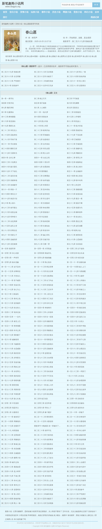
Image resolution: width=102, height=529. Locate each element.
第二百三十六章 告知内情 (76, 453)
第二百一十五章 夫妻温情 (43, 421)
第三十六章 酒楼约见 (75, 149)
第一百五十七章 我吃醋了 (10, 335)
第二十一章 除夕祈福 (75, 126)
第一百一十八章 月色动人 (10, 276)
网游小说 (67, 12)
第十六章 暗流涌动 (8, 121)
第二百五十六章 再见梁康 (43, 485)
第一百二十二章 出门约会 (43, 280)
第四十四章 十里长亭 (42, 162)
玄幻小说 (13, 12)
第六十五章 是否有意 (42, 194)
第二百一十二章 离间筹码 (43, 417)
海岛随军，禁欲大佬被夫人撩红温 (80, 515)
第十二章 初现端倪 (74, 112)
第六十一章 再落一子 (9, 189)
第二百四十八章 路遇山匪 (76, 471)
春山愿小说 (87, 56)
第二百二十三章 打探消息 (43, 435)
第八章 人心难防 (40, 108)
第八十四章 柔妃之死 (75, 221)
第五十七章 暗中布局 (75, 180)
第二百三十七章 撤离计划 (10, 458)
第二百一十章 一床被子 (75, 412)
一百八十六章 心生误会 (75, 376)
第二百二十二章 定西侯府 (10, 435)
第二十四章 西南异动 (75, 130)
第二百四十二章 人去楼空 (76, 462)
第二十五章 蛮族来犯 (9, 135)
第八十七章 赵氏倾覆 (75, 226)
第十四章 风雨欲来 (41, 117)
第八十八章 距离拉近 (9, 230)
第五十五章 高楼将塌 (9, 180)
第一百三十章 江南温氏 (10, 294)
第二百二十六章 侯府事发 (43, 440)
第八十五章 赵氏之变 (9, 226)
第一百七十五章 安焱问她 (10, 362)
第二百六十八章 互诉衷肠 (43, 72)
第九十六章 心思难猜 (75, 239)
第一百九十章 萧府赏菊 (10, 385)
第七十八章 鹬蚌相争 (75, 212)
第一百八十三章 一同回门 (76, 371)
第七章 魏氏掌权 (7, 108)
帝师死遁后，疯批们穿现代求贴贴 (40, 515)
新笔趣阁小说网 (7, 24)
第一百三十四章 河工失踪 (43, 299)
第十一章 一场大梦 (41, 112)
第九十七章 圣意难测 (9, 244)
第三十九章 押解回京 (75, 153)
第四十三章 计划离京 (9, 162)
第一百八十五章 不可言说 (43, 376)
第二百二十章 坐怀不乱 (43, 430)
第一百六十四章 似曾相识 (43, 344)
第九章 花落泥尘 (73, 108)
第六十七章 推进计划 (9, 199)
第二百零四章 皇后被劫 (75, 403)
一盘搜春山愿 (43, 56)
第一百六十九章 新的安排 (10, 353)
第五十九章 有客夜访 (42, 185)
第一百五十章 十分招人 (75, 321)
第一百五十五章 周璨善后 (43, 330)
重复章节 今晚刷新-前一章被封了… (47, 426)
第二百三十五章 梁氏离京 (43, 453)
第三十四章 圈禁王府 (9, 149)
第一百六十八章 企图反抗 (76, 349)
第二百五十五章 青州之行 (10, 485)
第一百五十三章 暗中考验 (76, 326)
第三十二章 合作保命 (42, 144)
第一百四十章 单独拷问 (43, 308)
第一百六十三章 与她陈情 (10, 344)
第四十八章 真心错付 (75, 167)
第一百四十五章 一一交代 (10, 317)
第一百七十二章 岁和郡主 (10, 358)
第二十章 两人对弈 (41, 126)
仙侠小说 (35, 12)
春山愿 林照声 (77, 56)
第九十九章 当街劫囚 (75, 244)
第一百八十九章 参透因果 (76, 380)
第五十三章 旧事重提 (42, 176)
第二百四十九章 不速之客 (10, 476)
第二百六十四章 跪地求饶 (76, 76)
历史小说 (56, 12)
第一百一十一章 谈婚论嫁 (76, 262)
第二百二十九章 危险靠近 (43, 444)
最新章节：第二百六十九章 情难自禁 (78, 41)
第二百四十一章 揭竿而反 (43, 462)
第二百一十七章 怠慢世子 (10, 426)
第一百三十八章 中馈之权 (76, 303)
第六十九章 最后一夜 (75, 199)
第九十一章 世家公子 (9, 235)
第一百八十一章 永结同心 (10, 371)
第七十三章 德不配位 (9, 208)
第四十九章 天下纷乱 (9, 171)
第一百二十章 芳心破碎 (75, 276)
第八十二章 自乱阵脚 (9, 221)
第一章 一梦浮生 (7, 99)
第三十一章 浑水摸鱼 (9, 144)
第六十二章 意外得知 (42, 189)
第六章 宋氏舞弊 (73, 103)
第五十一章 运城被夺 (75, 171)
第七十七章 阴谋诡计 (42, 212)
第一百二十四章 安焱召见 (10, 285)
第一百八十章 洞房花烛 (75, 367)
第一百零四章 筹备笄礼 (43, 253)
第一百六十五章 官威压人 (76, 344)
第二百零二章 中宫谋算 (10, 403)
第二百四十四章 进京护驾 (43, 467)
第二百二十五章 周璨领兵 (10, 440)
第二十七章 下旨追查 (75, 135)
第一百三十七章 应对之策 (43, 303)
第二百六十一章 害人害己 (76, 81)
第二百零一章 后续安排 (75, 399)
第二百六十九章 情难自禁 (10, 72)
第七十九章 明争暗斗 (9, 217)
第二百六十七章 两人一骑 (76, 72)
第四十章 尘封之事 (8, 158)
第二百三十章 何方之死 (75, 444)
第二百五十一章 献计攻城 (76, 476)
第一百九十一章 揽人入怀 (43, 385)
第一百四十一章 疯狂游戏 (76, 308)
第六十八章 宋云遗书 (42, 199)
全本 (97, 12)
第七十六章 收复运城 (9, 212)
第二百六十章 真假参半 (10, 86)
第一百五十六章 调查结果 (76, 330)
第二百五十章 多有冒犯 (43, 476)
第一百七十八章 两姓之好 (10, 367)
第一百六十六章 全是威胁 (10, 349)
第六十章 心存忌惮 (74, 185)
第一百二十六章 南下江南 (76, 285)
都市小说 (46, 12)
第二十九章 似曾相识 (42, 139)
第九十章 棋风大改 (74, 230)
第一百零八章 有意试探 (75, 258)
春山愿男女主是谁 (64, 56)
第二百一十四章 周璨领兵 (10, 421)
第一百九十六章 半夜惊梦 (10, 394)
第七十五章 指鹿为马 (75, 208)
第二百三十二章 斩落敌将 (43, 449)
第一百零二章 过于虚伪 (75, 249)
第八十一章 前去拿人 (75, 217)
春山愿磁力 (53, 56)
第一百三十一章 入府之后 (43, 294)
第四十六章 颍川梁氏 (9, 167)
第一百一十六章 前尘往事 (43, 271)
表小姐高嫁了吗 (20, 519)
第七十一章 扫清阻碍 (42, 203)
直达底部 (87, 38)
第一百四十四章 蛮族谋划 (76, 312)
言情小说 (24, 12)
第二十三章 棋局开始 (42, 130)
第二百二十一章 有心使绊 (76, 430)
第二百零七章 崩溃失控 (75, 408)
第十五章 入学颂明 (74, 117)
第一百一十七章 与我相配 (76, 271)
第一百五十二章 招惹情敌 (43, 326)
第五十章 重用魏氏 (41, 171)
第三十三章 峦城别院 (75, 144)
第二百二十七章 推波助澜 (76, 440)
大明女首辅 (23, 515)
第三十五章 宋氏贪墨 (42, 149)
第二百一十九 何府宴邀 (10, 430)
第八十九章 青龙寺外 (42, 230)
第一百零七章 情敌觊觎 (43, 258)
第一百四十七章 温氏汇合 (76, 317)
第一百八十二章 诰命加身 (43, 371)
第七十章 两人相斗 (8, 203)
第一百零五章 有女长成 (75, 253)
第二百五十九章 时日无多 (43, 86)
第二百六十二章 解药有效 (43, 81)
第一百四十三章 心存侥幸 (43, 312)
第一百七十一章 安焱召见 (76, 353)
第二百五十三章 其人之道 (43, 480)
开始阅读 (73, 38)
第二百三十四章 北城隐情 (10, 453)
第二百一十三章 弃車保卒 (76, 417)
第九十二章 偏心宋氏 (42, 235)
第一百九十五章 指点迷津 (76, 390)
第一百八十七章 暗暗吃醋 (10, 380)
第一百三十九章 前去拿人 (10, 308)
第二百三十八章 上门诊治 (43, 458)
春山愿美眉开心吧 (20, 56)
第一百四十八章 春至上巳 (10, 321)
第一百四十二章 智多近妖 (10, 312)
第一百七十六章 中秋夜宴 (43, 362)
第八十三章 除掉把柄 (42, 221)
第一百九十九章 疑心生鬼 (10, 399)
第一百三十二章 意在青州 (76, 294)
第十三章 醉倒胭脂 (8, 117)
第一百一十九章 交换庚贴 (43, 276)
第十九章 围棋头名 (8, 126)
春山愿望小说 (13, 60)
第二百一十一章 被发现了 (10, 417)
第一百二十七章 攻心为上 (10, 289)
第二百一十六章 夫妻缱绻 (76, 421)
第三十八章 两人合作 (42, 153)
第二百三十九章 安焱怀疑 (76, 458)
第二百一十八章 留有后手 (76, 426)
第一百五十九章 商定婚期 (76, 335)
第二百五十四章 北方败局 (76, 480)
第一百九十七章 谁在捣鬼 (43, 394)
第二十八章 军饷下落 (9, 139)
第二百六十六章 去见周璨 (10, 76)
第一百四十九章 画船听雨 (43, 321)
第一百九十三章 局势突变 (10, 390)
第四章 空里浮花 (7, 103)
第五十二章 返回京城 (9, 176)
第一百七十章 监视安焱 (43, 353)
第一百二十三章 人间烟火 (76, 280)
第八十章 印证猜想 (41, 217)
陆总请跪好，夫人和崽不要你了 (50, 511)
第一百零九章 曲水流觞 (10, 262)
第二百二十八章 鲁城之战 (10, 444)
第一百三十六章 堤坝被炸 (10, 303)
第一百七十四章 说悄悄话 (76, 358)
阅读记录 (95, 17)
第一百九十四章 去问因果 (43, 390)
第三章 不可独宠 (73, 99)
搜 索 (96, 5)
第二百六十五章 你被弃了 (43, 76)
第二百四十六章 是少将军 (10, 471)
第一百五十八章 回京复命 (43, 335)
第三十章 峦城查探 (74, 139)
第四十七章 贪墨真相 (42, 167)
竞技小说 (78, 12)
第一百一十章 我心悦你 (43, 262)
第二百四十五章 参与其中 (76, 467)
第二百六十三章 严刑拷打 (10, 81)
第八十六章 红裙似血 (42, 226)
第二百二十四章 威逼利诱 (76, 435)
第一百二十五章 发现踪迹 (43, 285)
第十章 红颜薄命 (7, 112)
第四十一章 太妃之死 (42, 158)
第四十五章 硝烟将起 (75, 162)
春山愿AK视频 (32, 56)
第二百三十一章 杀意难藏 (10, 449)
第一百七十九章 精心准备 (43, 367)
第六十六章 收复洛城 (75, 194)
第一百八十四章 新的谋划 (10, 376)
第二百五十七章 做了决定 (76, 485)
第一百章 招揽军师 (8, 249)
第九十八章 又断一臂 (42, 244)
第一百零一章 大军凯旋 (43, 249)
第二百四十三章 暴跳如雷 (10, 467)
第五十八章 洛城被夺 (9, 185)
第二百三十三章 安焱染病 (76, 449)
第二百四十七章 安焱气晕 (43, 471)
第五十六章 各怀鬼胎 (42, 180)
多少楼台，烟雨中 (60, 515)
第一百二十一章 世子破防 (10, 280)
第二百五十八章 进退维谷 (76, 86)
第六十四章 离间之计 (9, 194)
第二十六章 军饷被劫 (42, 135)
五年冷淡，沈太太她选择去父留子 (75, 511)
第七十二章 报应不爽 (75, 203)
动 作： (66, 38)
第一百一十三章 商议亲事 (43, 267)
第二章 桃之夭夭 (40, 99)
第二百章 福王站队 (41, 399)
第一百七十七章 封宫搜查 (76, 362)
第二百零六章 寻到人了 (43, 408)
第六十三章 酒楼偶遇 (75, 189)
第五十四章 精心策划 (75, 176)
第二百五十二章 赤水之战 (10, 480)
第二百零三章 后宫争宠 (43, 403)
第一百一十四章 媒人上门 (76, 267)
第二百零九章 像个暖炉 (43, 412)
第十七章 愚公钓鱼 (41, 121)
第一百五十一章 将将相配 (10, 326)
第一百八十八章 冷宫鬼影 (43, 380)
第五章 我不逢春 (40, 103)
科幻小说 (88, 12)
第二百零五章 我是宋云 (10, 408)
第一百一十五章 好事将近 (10, 271)
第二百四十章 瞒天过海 (10, 462)
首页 (5, 12)
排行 (5, 17)
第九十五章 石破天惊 (42, 239)
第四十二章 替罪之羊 (75, 158)
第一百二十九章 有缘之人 (76, 289)
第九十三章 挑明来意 (75, 235)
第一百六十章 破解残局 (10, 339)
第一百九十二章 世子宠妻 (76, 385)
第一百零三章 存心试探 (10, 253)
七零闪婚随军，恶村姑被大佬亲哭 (25, 511)
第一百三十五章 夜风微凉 (76, 299)
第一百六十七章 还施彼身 (43, 349)
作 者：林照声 (31, 38)
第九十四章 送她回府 (9, 239)
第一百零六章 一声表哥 (10, 258)
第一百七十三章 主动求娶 (43, 358)
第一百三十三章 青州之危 (10, 299)
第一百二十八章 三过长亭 (43, 289)
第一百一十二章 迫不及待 (10, 267)
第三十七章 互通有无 (9, 153)
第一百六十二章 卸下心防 (76, 339)
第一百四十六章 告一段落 (43, 317)
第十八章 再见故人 (74, 121)
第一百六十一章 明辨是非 (43, 339)
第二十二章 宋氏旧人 (9, 130)
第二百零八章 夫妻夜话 (10, 412)
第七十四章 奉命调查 (42, 208)
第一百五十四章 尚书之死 (10, 330)
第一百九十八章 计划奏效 (76, 394)
